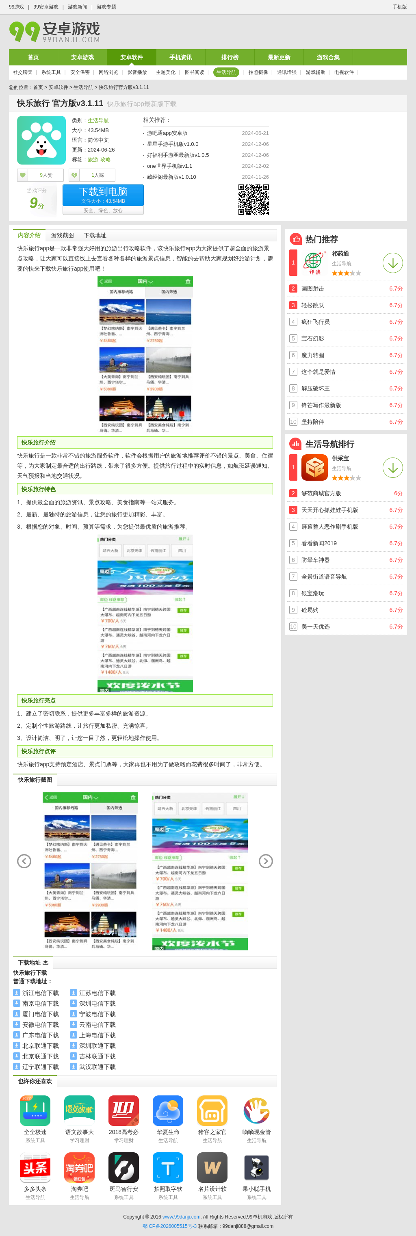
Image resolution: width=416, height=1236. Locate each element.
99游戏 (16, 7)
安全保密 (80, 72)
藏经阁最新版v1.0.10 (171, 177)
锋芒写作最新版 (321, 405)
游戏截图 (62, 235)
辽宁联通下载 (40, 1066)
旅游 (93, 159)
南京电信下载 (40, 1003)
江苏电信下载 (97, 992)
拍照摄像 (258, 72)
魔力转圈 (312, 355)
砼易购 (309, 610)
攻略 (105, 159)
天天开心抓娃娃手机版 (329, 510)
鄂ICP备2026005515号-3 (170, 1226)
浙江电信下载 (40, 992)
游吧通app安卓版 (167, 133)
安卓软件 (131, 57)
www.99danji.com (181, 1217)
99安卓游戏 (45, 7)
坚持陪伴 (312, 422)
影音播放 (137, 72)
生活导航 (226, 72)
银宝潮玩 (312, 593)
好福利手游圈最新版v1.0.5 (178, 155)
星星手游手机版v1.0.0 (172, 144)
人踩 (97, 175)
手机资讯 (180, 57)
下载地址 (95, 235)
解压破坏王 (315, 388)
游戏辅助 (315, 72)
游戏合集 (328, 57)
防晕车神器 (315, 560)
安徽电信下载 (40, 1024)
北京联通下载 (40, 1045)
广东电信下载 (40, 1035)
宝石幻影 (312, 338)
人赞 (46, 175)
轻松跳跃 (312, 305)
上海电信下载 (97, 1035)
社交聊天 (22, 72)
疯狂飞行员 (315, 322)
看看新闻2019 (319, 543)
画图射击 (312, 288)
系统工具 (51, 72)
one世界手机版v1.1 (169, 166)
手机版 (399, 7)
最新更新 (279, 57)
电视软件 (344, 72)
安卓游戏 (82, 57)
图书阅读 (194, 72)
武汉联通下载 (97, 1066)
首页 (33, 57)
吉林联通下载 (97, 1056)
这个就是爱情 (318, 372)
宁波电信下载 (97, 1013)
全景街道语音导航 (324, 576)
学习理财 (79, 1140)
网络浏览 (108, 72)
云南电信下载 (97, 1024)
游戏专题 (106, 7)
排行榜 (229, 57)
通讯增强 (287, 72)
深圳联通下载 (97, 1045)
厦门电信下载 (40, 1013)
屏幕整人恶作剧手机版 (329, 526)
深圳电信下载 (97, 1003)
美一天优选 (315, 626)
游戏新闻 (77, 7)
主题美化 (166, 72)
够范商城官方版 (321, 493)
